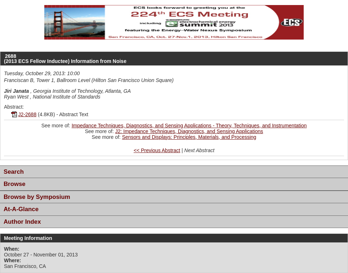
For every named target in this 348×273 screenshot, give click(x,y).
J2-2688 (27, 114)
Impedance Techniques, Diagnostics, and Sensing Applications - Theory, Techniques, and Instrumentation (189, 125)
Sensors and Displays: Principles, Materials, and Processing (189, 137)
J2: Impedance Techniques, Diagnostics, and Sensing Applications (189, 131)
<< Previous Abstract (157, 150)
